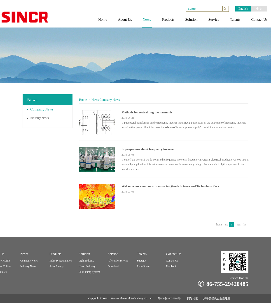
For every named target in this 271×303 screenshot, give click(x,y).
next (239, 224)
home (219, 224)
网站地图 (192, 298)
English (243, 8)
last (245, 224)
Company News (110, 99)
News (95, 99)
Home (83, 99)
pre (226, 224)
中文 (259, 8)
